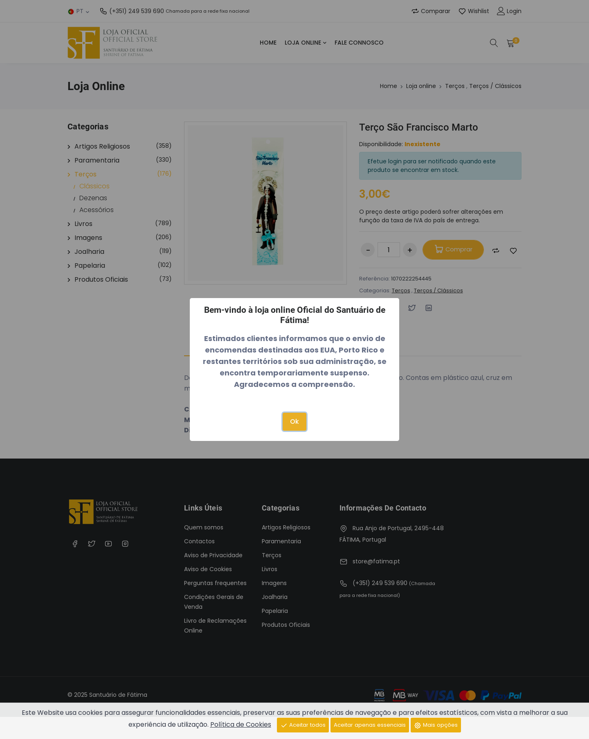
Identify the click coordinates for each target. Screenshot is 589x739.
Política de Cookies (233, 724)
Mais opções (441, 724)
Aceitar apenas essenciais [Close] (370, 724)
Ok (294, 421)
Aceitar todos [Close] (298, 724)
